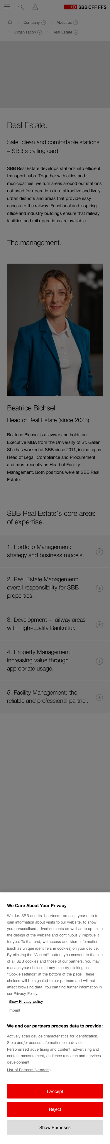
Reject (55, 1117)
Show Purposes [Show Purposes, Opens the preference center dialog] (55, 1135)
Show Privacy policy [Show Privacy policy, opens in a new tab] (26, 1009)
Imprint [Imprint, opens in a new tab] (14, 1018)
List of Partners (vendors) (28, 1078)
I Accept (55, 1099)
